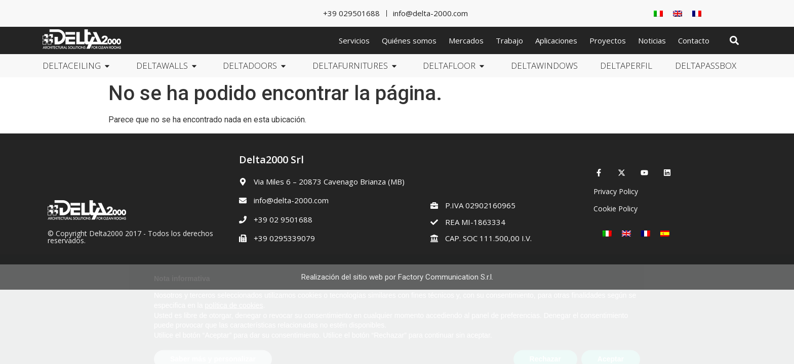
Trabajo (509, 40)
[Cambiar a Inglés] (677, 13)
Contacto (693, 40)
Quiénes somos (409, 40)
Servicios (354, 40)
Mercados (466, 40)
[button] (734, 40)
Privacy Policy (615, 191)
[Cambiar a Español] (664, 233)
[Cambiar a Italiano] (658, 13)
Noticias (652, 40)
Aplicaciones (556, 40)
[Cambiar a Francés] (696, 13)
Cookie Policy (615, 208)
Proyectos (607, 40)
